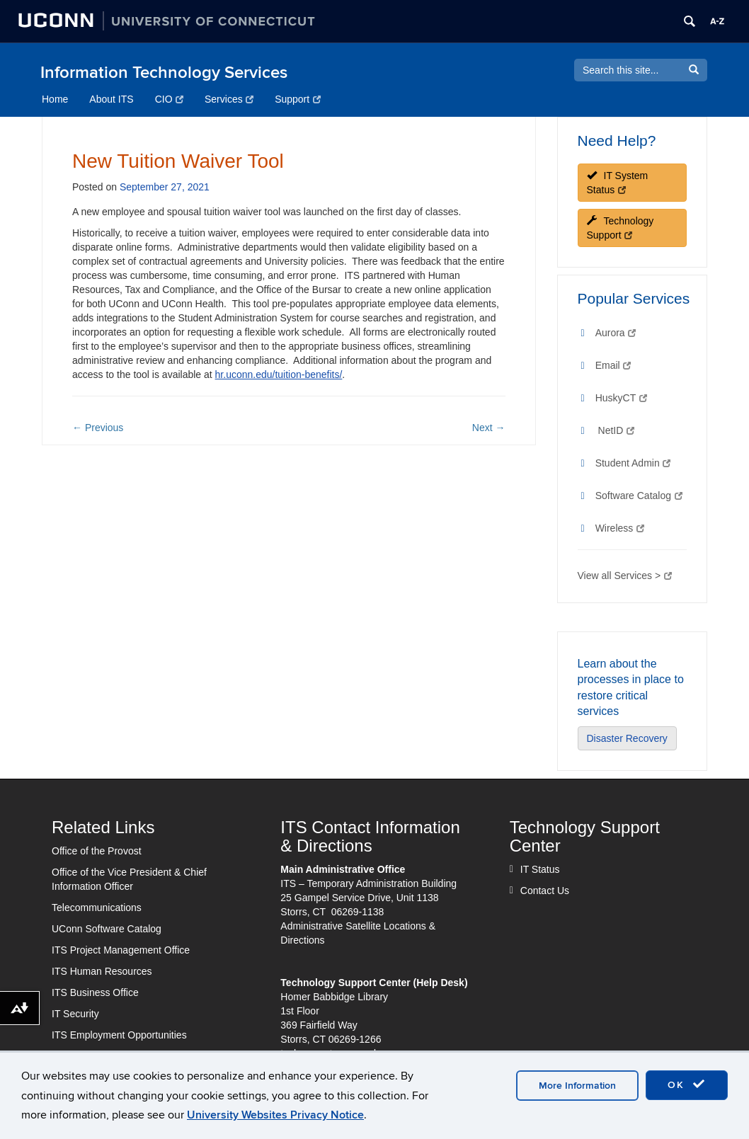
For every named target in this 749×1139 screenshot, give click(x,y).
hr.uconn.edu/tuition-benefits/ (279, 374)
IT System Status (617, 182)
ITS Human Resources (102, 971)
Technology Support (620, 228)
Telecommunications (97, 907)
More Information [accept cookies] (577, 1086)
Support (298, 99)
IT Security (75, 1013)
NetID (616, 430)
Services (229, 99)
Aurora (615, 332)
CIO (169, 99)
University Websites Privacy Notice (275, 1115)
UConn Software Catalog (106, 928)
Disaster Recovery (627, 738)
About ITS (111, 99)
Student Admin (633, 463)
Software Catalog (638, 495)
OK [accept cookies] (687, 1084)
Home (55, 99)
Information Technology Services (163, 72)
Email (613, 365)
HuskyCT (621, 397)
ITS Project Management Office (121, 950)
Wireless (619, 528)
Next (488, 427)
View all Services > (625, 575)
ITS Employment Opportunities (119, 1035)
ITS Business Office (95, 992)
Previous (97, 427)
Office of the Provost (97, 851)
